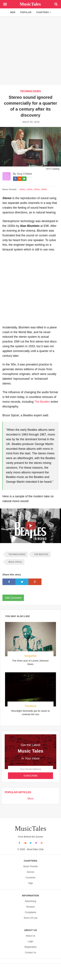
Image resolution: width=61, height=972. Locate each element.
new (12, 12)
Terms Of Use (31, 918)
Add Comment (13, 597)
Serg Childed (24, 173)
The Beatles (42, 401)
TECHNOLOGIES (30, 91)
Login (30, 941)
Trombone (30, 706)
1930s (22, 189)
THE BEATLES (41, 554)
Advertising (30, 901)
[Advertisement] (30, 50)
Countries (30, 877)
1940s (30, 189)
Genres (30, 872)
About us (30, 935)
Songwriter (30, 655)
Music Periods (30, 866)
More (30, 798)
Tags (30, 883)
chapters (43, 12)
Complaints (30, 912)
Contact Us (30, 952)
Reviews (30, 906)
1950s (37, 189)
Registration (30, 947)
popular (25, 12)
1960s (44, 189)
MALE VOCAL (15, 562)
